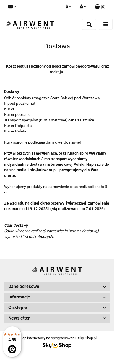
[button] (100, 7)
